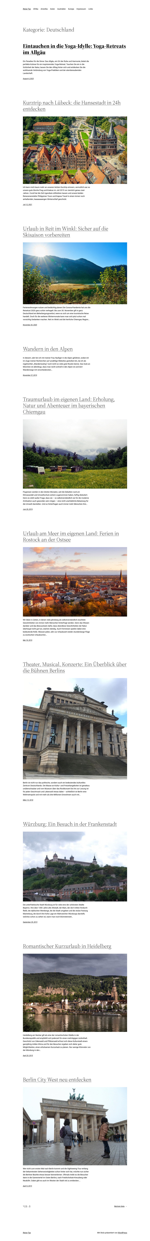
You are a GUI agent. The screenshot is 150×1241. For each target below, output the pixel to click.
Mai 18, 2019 (27, 640)
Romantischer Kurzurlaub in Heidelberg (67, 946)
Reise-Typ (27, 9)
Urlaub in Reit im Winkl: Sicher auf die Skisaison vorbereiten (65, 231)
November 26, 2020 (30, 325)
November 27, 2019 (30, 375)
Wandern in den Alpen (48, 349)
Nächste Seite (120, 1206)
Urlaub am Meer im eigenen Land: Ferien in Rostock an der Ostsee (71, 536)
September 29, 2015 (30, 922)
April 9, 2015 (27, 1186)
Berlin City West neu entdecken (57, 1079)
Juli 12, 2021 (27, 205)
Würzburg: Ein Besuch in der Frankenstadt (70, 824)
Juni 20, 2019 (28, 509)
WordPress (122, 1233)
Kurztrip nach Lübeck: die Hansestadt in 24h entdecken (72, 105)
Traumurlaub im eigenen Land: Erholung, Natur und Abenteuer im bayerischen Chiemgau (69, 405)
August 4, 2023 (28, 79)
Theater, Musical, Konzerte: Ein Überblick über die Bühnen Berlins (75, 667)
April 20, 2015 (28, 1056)
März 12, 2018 (28, 800)
